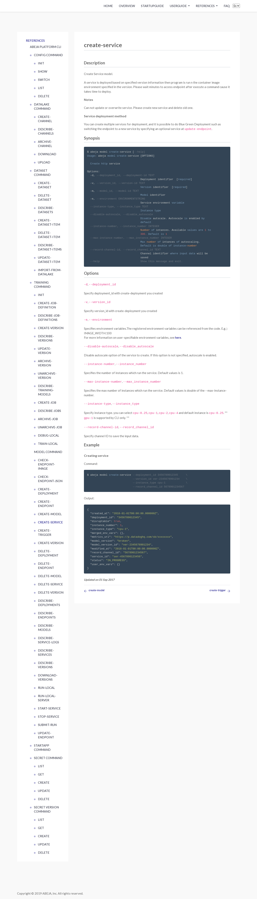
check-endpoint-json (50, 479)
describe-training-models (46, 390)
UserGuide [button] (178, 6)
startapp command (42, 747)
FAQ (227, 6)
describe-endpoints (47, 615)
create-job (47, 402)
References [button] (205, 6)
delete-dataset (44, 197)
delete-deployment (48, 553)
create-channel (45, 119)
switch (44, 79)
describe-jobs (49, 411)
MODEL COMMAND (48, 452)
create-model (50, 514)
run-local (46, 687)
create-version (50, 328)
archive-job (48, 419)
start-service (49, 708)
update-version (44, 351)
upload (44, 162)
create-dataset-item (49, 222)
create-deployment (48, 491)
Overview (127, 6)
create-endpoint (46, 504)
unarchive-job (50, 427)
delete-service (50, 584)
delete (43, 96)
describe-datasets (46, 210)
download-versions (47, 677)
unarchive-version (47, 375)
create (43, 782)
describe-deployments (49, 603)
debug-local (48, 435)
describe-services (46, 652)
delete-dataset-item (49, 235)
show (42, 71)
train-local (48, 443)
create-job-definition (47, 305)
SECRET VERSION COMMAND (46, 809)
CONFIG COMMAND (48, 55)
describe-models (46, 627)
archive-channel (45, 144)
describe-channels (46, 131)
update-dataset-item (49, 260)
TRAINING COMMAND (42, 284)
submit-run (47, 725)
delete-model (50, 576)
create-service (50, 522)
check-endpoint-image (46, 464)
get (41, 774)
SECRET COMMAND (48, 758)
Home (108, 6)
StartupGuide (152, 6)
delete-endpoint (46, 566)
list (41, 88)
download (47, 154)
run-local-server (47, 698)
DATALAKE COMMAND (42, 106)
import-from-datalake (49, 272)
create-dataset (44, 185)
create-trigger (44, 532)
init (41, 63)
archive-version (45, 363)
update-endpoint (46, 735)
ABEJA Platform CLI (45, 47)
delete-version (50, 592)
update (44, 791)
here (178, 337)
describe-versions (46, 338)
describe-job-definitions (49, 317)
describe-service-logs (48, 640)
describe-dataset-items (50, 247)
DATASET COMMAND (42, 172)
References (35, 40)
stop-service (48, 716)
